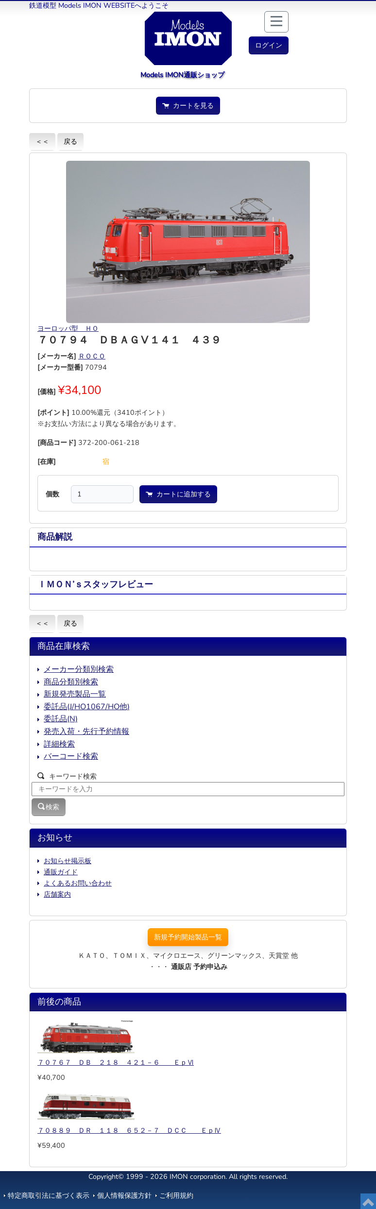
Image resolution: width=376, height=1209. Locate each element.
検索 (48, 807)
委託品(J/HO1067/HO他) (87, 706)
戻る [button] (70, 141)
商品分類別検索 (71, 682)
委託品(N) (61, 719)
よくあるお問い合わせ (78, 883)
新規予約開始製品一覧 (188, 937)
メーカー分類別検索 (79, 669)
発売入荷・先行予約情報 (86, 731)
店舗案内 (57, 894)
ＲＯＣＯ (91, 356)
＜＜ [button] (42, 141)
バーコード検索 (71, 756)
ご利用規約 (176, 1195)
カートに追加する (178, 494)
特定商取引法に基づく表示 (48, 1195)
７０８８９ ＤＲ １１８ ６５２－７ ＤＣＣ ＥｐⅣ (129, 1130)
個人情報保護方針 (124, 1195)
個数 (52, 494)
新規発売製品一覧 (75, 694)
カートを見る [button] (188, 105)
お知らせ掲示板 (67, 861)
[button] (269, 45)
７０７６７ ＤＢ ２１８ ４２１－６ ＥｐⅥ (115, 1062)
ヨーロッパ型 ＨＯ (68, 328)
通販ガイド (61, 872)
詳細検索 (59, 744)
